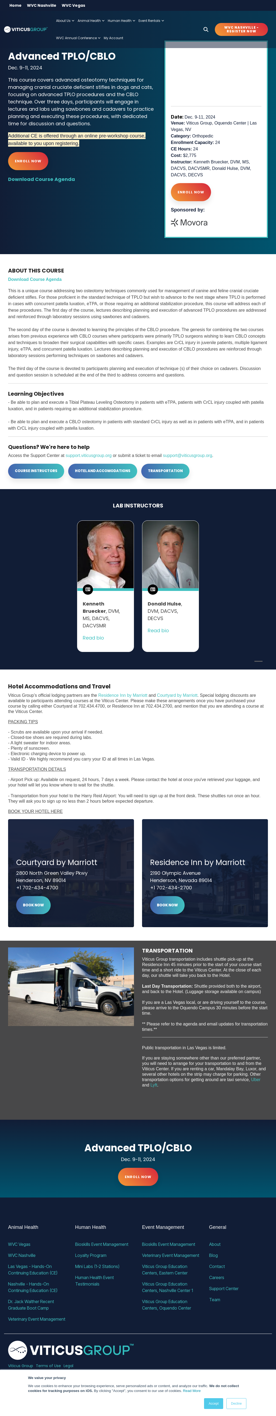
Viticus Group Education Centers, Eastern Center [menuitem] (165, 1270)
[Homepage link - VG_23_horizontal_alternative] (71, 1357)
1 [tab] (257, 663)
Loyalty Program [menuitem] (90, 1255)
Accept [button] (214, 1403)
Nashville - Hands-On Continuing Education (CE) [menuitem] (32, 1287)
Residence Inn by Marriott (122, 695)
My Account (113, 38)
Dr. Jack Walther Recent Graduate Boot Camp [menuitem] (31, 1305)
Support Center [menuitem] (224, 1288)
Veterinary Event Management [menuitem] (36, 1319)
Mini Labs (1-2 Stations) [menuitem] (97, 1266)
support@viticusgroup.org (187, 455)
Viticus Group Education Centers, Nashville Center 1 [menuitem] (167, 1287)
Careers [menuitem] (216, 1277)
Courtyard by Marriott (177, 695)
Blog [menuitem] (213, 1255)
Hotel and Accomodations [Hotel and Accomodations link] (102, 470)
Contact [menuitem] (217, 1266)
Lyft (153, 1085)
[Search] (205, 29)
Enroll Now (28, 161)
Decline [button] (236, 1403)
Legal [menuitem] (68, 1365)
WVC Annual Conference (78, 38)
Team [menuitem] (214, 1299)
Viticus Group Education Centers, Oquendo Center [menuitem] (166, 1305)
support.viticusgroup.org (88, 455)
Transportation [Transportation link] (165, 470)
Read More (192, 1391)
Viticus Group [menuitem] (20, 1365)
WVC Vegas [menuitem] (73, 5)
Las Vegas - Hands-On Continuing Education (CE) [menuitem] (32, 1270)
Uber (256, 1079)
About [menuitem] (214, 1244)
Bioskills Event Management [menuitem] (101, 1244)
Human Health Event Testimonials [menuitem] (95, 1281)
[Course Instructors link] (36, 471)
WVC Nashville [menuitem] (41, 5)
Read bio (93, 637)
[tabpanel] (105, 586)
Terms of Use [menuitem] (48, 1365)
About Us (65, 20)
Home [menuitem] (15, 5)
